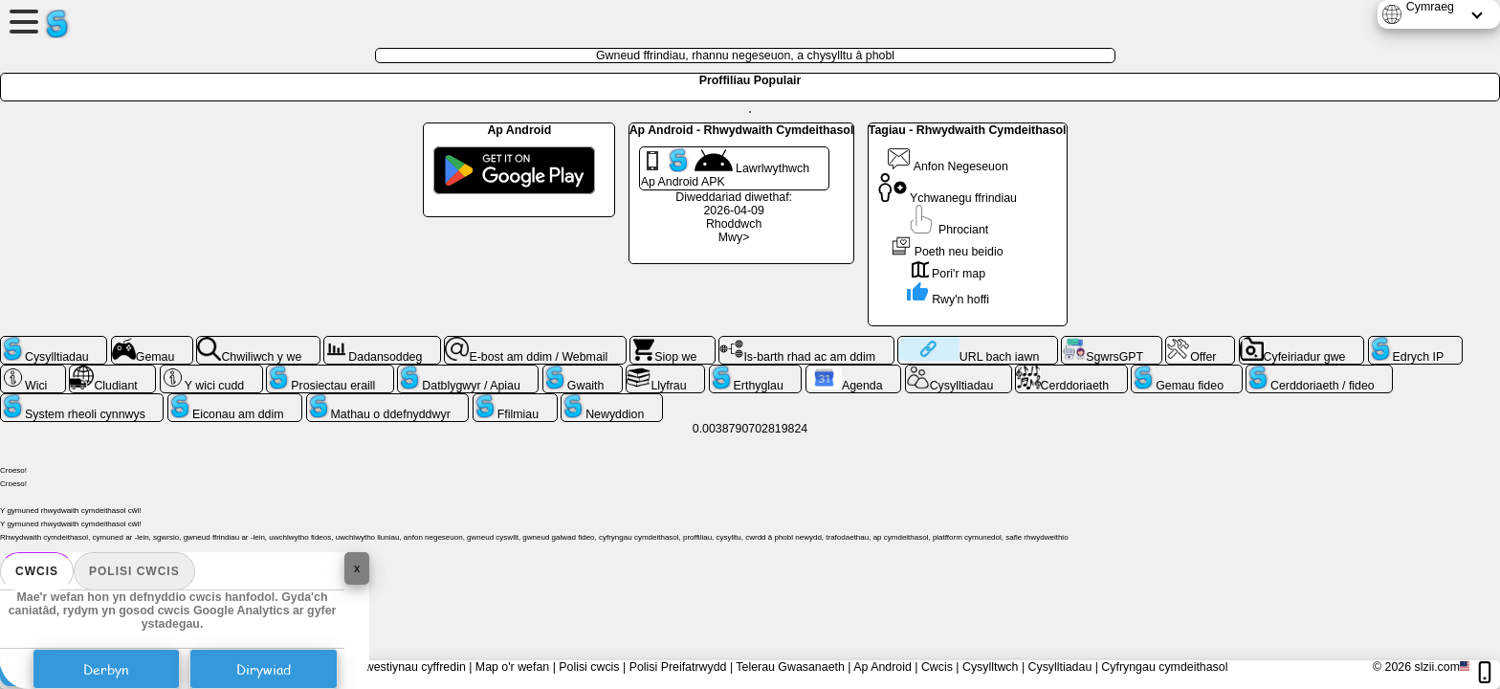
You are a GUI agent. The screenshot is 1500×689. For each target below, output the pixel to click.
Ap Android (882, 667)
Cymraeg (1430, 6)
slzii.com (1437, 667)
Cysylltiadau (1060, 667)
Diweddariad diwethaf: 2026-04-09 (733, 203)
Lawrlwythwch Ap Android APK (725, 168)
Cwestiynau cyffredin (411, 667)
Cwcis (36, 571)
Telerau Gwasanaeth (790, 667)
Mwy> (734, 237)
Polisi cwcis (134, 571)
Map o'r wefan (512, 667)
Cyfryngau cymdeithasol (1164, 667)
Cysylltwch (990, 667)
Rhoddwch (733, 224)
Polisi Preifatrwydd (678, 667)
